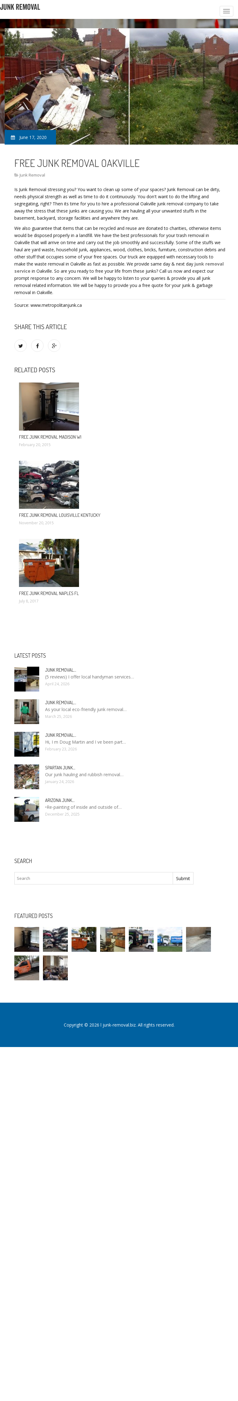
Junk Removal (32, 175)
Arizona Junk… (60, 800)
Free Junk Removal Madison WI (50, 437)
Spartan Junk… (60, 768)
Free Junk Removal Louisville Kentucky (59, 515)
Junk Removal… (60, 670)
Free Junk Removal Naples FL (49, 593)
